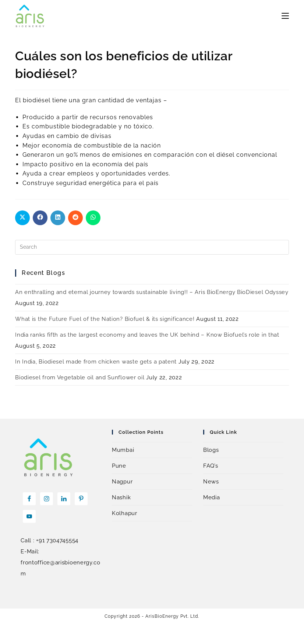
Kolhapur (124, 513)
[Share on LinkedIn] (57, 217)
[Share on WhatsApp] (93, 217)
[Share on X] (22, 217)
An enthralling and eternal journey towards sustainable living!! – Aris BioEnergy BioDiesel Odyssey (152, 292)
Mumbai (123, 450)
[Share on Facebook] (40, 217)
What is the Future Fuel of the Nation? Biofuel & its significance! (104, 319)
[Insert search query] (152, 247)
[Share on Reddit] (75, 217)
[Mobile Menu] (285, 16)
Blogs (211, 450)
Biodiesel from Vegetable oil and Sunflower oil (79, 377)
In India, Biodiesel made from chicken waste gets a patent (96, 361)
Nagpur (122, 481)
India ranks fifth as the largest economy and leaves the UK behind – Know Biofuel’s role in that (147, 335)
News (211, 481)
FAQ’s (210, 465)
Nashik (121, 497)
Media (211, 497)
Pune (119, 465)
